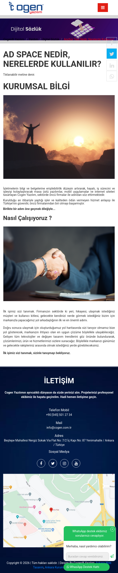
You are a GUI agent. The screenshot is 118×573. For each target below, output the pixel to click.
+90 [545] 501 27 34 (59, 414)
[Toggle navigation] (103, 7)
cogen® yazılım (13, 39)
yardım (33, 39)
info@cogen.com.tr (59, 427)
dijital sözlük (51, 39)
